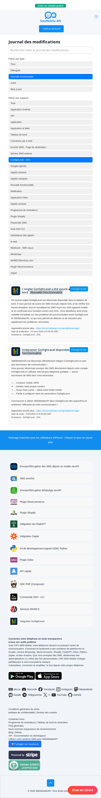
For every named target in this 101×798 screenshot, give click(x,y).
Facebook (46, 689)
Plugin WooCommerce (22, 266)
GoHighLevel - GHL (20, 159)
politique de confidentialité (22, 712)
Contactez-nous (17, 719)
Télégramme (32, 695)
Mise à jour (16, 89)
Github (18, 732)
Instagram (64, 689)
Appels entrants (18, 172)
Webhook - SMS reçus (22, 248)
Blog (11, 732)
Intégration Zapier (29, 536)
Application (16, 122)
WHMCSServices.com (22, 260)
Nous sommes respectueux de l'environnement (32, 729)
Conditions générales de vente (24, 709)
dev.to (14, 689)
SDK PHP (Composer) (32, 584)
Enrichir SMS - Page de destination (28, 147)
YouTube (59, 695)
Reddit (15, 695)
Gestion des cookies (47, 712)
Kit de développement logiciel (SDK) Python (44, 548)
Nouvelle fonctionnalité (22, 76)
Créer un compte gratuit (52, 5)
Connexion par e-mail (21, 141)
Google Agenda (18, 166)
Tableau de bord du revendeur (52, 722)
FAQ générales (16, 725)
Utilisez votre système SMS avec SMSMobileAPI (33, 739)
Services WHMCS (30, 609)
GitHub (74, 695)
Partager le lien (78, 288)
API (12, 115)
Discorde (29, 689)
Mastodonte (83, 689)
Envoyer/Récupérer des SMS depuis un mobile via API (49, 466)
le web (14, 241)
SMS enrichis (27, 478)
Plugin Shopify (18, 216)
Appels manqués (19, 178)
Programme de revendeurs (24, 210)
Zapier (14, 273)
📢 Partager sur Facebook (25, 744)
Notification (16, 191)
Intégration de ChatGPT (33, 524)
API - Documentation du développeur (27, 735)
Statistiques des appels (22, 235)
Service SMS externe (21, 153)
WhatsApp (16, 254)
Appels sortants (18, 204)
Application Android (20, 109)
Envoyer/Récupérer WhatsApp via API (40, 490)
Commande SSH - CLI (32, 597)
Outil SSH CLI (18, 229)
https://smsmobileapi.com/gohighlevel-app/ (57, 328)
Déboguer (16, 70)
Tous (13, 64)
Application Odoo (19, 197)
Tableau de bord (51, 28)
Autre (13, 83)
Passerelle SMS (19, 222)
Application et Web (20, 128)
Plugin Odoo (26, 559)
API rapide (25, 571)
